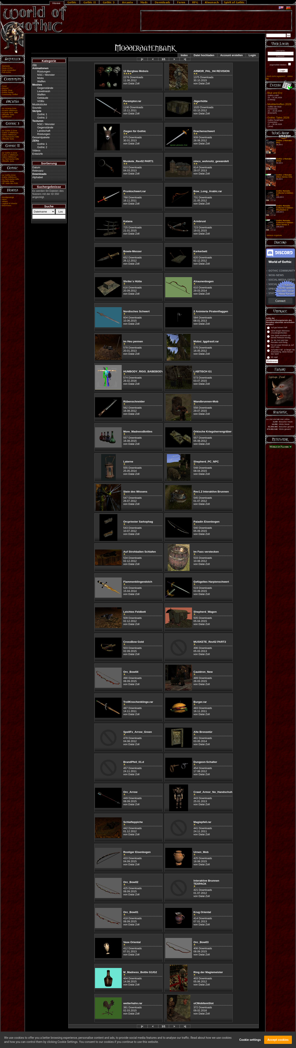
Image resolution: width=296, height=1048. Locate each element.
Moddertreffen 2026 (279, 104)
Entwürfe (37, 153)
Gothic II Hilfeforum (10, 155)
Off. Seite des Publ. (10, 183)
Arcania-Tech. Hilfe (10, 113)
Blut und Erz (274, 92)
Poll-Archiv (6, 72)
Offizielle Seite (8, 115)
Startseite (6, 66)
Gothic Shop (7, 90)
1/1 (163, 59)
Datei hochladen (204, 55)
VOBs (40, 101)
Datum (36, 167)
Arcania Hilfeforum (9, 110)
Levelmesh (43, 91)
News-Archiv (7, 68)
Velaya (5, 201)
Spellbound (7, 117)
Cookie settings (250, 1040)
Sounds (36, 107)
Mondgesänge (8, 197)
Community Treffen (10, 94)
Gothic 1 (42, 114)
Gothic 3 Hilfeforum (10, 133)
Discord (5, 88)
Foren (4, 86)
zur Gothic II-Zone (9, 153)
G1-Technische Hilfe (10, 179)
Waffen (41, 81)
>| (185, 59)
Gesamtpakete (41, 137)
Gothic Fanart (8, 92)
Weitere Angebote (274, 235)
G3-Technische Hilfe (10, 137)
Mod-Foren (6, 205)
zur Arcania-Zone (9, 108)
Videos (36, 150)
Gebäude (42, 97)
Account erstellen (231, 55)
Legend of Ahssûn (9, 203)
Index (184, 55)
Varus (4, 199)
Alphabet (37, 177)
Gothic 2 (42, 117)
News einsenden (9, 70)
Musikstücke (39, 104)
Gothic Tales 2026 (278, 117)
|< (142, 59)
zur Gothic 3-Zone (9, 131)
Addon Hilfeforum (9, 135)
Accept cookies (278, 1040)
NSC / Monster (46, 74)
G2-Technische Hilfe (10, 159)
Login (252, 55)
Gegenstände (45, 87)
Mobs (40, 78)
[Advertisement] (216, 21)
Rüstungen (43, 71)
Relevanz (37, 170)
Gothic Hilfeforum (9, 177)
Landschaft (43, 130)
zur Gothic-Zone (9, 175)
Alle (34, 64)
